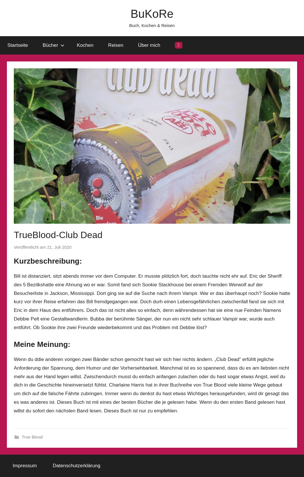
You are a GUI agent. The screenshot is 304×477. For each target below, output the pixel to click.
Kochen (85, 45)
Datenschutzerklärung (76, 465)
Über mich (149, 45)
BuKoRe (152, 13)
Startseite (17, 45)
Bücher (53, 45)
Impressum (25, 465)
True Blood (32, 436)
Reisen (115, 45)
